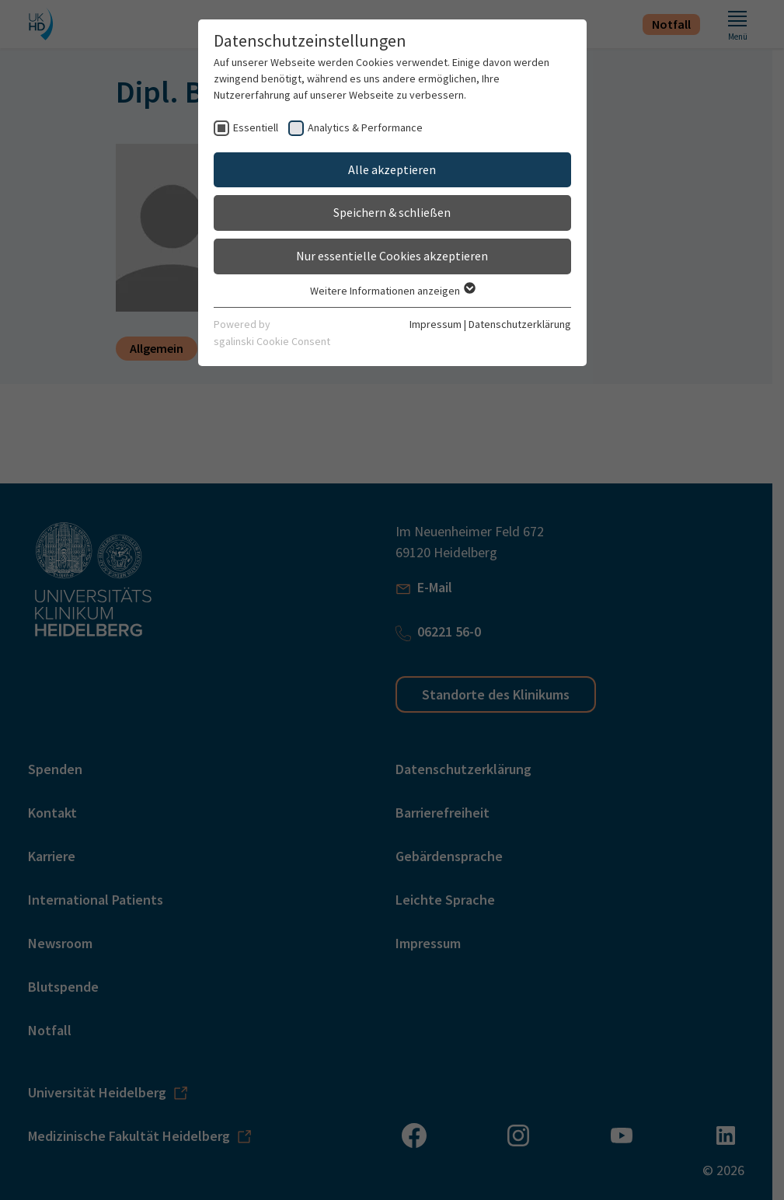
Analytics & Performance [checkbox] (365, 127)
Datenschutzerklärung (520, 324)
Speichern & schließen (392, 212)
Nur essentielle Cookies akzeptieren (392, 255)
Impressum (435, 324)
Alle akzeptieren (392, 169)
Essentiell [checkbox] (255, 127)
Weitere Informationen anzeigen (392, 291)
